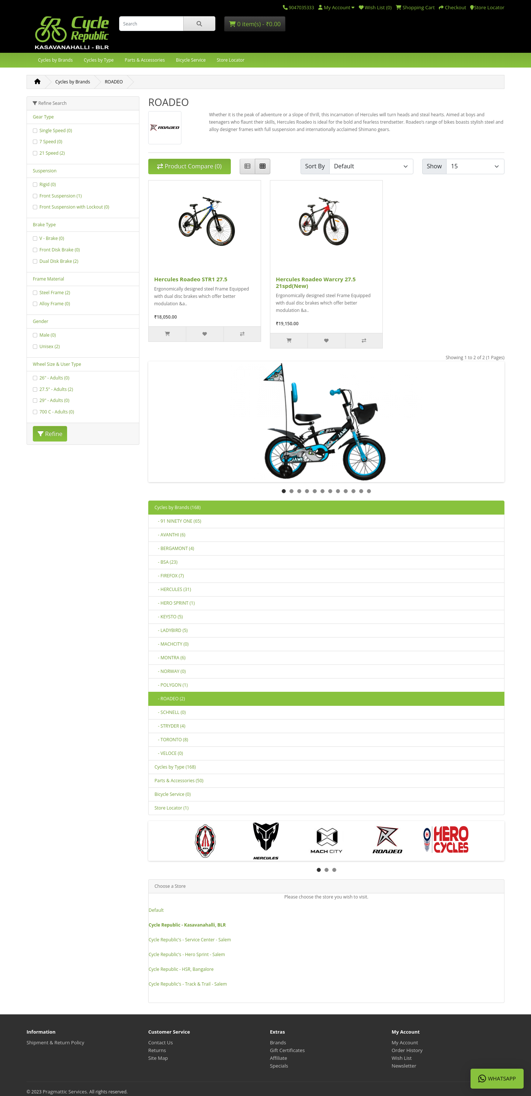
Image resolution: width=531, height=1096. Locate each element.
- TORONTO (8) (171, 739)
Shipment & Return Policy (55, 1042)
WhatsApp (497, 1078)
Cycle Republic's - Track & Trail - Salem (188, 984)
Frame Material (48, 279)
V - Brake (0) (51, 238)
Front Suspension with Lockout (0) (74, 207)
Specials (279, 1065)
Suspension (44, 171)
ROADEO (114, 82)
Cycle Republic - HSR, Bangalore (181, 969)
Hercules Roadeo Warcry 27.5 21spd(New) (316, 282)
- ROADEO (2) (170, 698)
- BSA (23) (166, 562)
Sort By (315, 166)
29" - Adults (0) (54, 400)
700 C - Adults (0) (56, 412)
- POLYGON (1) (171, 685)
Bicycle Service (191, 60)
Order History (407, 1050)
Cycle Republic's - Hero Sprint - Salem (187, 954)
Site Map (158, 1058)
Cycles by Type (99, 60)
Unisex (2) (49, 346)
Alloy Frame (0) (54, 303)
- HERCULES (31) (173, 589)
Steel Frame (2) (54, 292)
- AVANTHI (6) (170, 535)
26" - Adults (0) (54, 378)
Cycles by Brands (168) (178, 507)
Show (434, 166)
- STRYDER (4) (170, 726)
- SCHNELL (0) (170, 712)
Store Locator (230, 60)
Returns (157, 1050)
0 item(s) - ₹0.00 (255, 24)
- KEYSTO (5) (169, 617)
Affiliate (278, 1058)
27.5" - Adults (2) (56, 389)
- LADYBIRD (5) (171, 630)
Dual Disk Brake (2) (58, 261)
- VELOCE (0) (169, 753)
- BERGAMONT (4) (174, 548)
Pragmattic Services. (66, 1091)
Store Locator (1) (171, 808)
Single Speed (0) (55, 130)
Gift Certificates (287, 1050)
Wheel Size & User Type (57, 364)
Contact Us (160, 1042)
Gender (40, 321)
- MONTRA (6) (170, 657)
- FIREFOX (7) (169, 576)
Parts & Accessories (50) (179, 780)
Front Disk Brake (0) (59, 250)
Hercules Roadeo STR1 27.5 (191, 279)
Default (156, 910)
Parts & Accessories (145, 60)
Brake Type (44, 224)
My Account (405, 1042)
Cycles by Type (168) (175, 767)
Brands (278, 1042)
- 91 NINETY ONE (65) (178, 521)
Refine (50, 434)
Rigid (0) (47, 184)
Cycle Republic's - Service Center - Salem (190, 940)
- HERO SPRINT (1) (175, 603)
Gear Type (43, 117)
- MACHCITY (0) (171, 644)
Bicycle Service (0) (173, 794)
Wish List (402, 1058)
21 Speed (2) (52, 153)
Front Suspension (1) (60, 196)
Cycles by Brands (55, 60)
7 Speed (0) (50, 141)
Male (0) (47, 335)
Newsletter (404, 1065)
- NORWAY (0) (170, 671)
